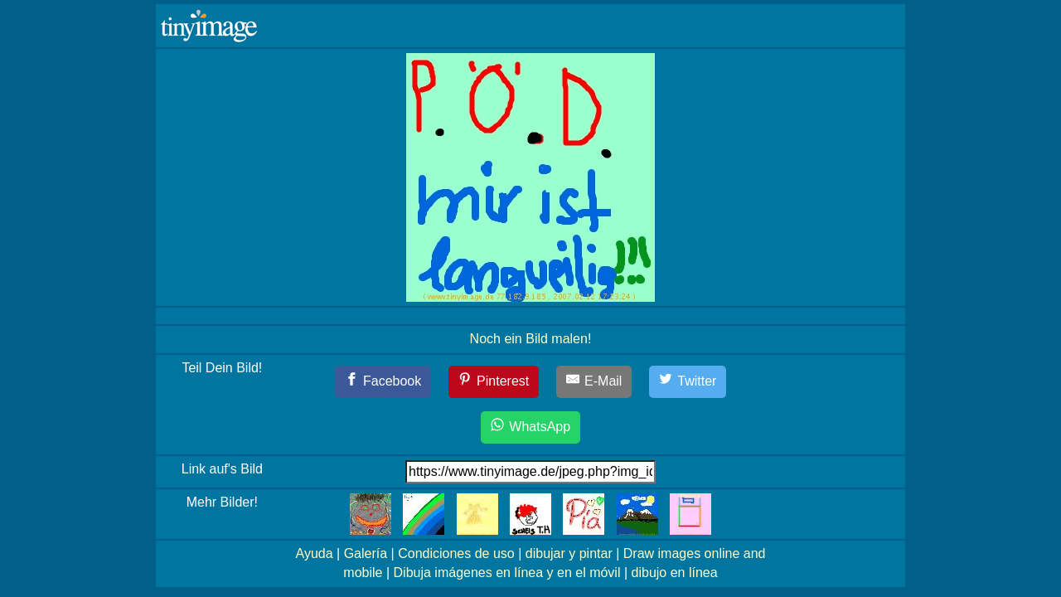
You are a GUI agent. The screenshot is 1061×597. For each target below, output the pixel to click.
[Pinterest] (494, 382)
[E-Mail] (594, 382)
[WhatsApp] (530, 427)
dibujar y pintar (569, 553)
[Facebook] (383, 382)
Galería (365, 553)
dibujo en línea (675, 572)
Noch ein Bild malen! (531, 339)
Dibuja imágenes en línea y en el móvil (507, 572)
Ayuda (314, 553)
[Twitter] (688, 382)
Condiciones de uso (456, 553)
